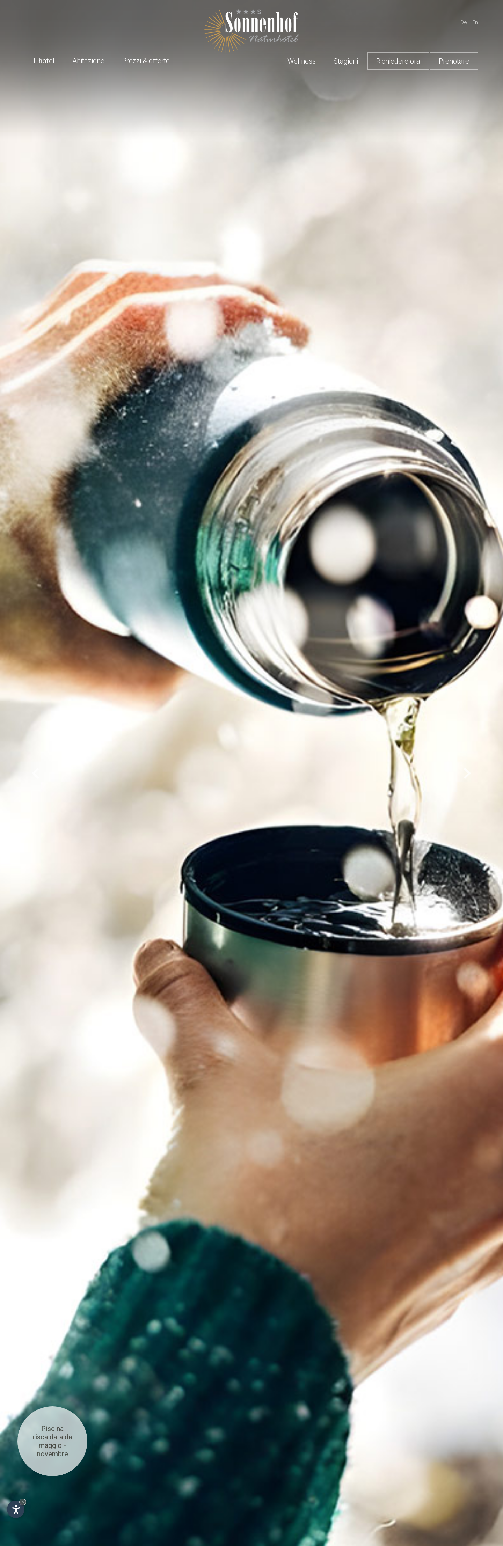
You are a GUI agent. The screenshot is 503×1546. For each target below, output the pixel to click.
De (463, 22)
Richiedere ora (398, 61)
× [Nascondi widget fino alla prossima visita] (22, 1501)
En (475, 22)
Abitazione (88, 61)
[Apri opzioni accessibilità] (15, 1509)
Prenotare (454, 61)
